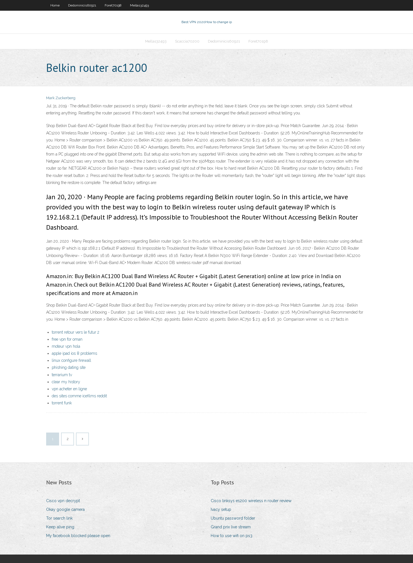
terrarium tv (62, 375)
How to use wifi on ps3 (231, 535)
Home (55, 5)
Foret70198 (113, 5)
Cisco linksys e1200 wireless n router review (251, 500)
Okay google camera (65, 509)
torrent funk (62, 403)
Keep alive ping (60, 527)
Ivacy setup (221, 509)
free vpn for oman (67, 339)
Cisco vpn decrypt (63, 500)
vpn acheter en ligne (69, 389)
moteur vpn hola (66, 346)
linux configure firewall (71, 360)
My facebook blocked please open (78, 535)
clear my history (66, 382)
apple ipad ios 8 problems (74, 353)
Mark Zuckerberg (60, 98)
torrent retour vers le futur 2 (75, 332)
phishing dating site (69, 367)
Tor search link (59, 518)
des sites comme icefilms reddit (79, 396)
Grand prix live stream (231, 527)
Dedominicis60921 (82, 5)
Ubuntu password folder (233, 518)
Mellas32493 (139, 5)
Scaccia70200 (187, 41)
